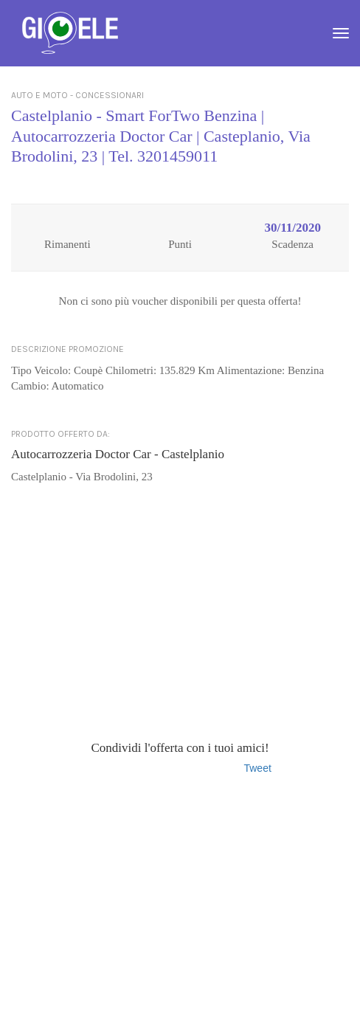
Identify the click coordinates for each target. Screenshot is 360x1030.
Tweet (257, 768)
